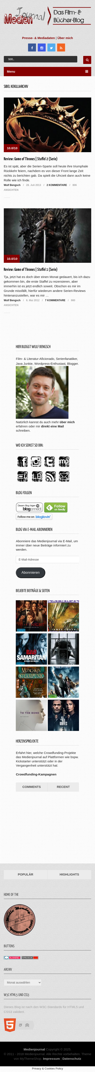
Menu (11, 71)
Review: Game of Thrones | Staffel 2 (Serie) (31, 159)
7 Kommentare (55, 300)
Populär (25, 874)
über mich (67, 422)
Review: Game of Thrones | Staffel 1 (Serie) (31, 270)
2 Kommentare (57, 185)
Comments (31, 787)
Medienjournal (34, 1049)
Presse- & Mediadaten (38, 38)
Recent (63, 787)
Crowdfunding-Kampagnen (36, 774)
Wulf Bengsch (12, 185)
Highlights (69, 874)
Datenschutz (71, 1058)
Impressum (51, 1058)
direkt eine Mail (52, 426)
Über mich (65, 38)
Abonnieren (30, 573)
